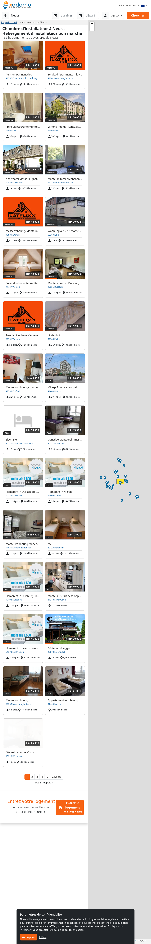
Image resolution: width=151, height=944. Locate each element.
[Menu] (144, 5)
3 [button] (37, 776)
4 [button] (42, 776)
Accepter (28, 937)
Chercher (138, 15)
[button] (57, 777)
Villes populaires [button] (128, 5)
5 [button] (47, 776)
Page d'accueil (9, 22)
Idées (42, 937)
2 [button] (32, 776)
